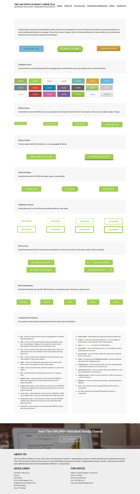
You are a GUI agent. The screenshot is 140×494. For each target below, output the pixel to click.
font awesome (87, 345)
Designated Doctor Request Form (25, 483)
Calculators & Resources (22, 473)
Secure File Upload (20, 488)
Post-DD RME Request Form (23, 480)
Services (16, 475)
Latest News (18, 478)
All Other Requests (20, 485)
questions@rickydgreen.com (84, 483)
